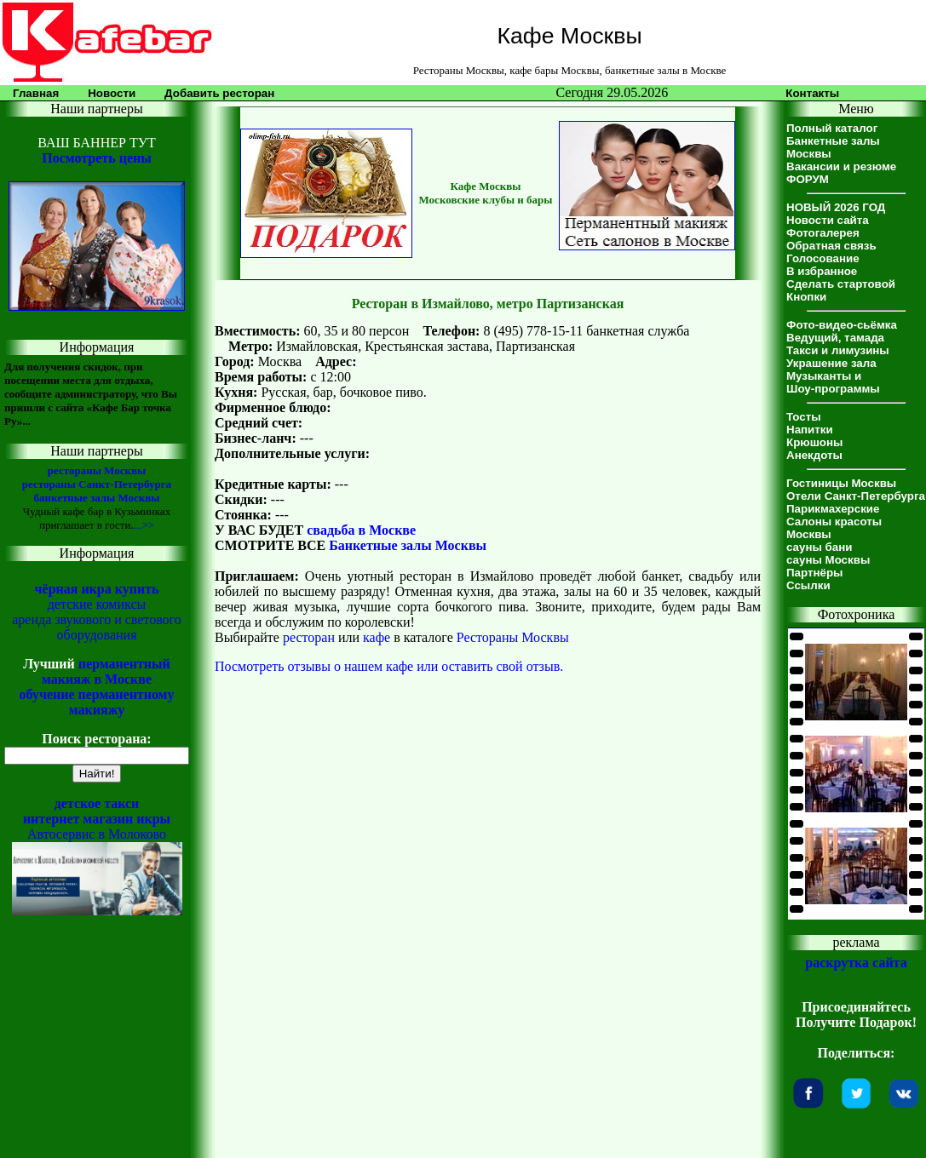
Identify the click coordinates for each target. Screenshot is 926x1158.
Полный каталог (831, 128)
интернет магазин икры (96, 818)
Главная (36, 93)
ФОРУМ (807, 179)
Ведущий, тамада (835, 337)
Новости (111, 93)
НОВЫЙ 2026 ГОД (835, 207)
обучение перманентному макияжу (96, 702)
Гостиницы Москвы (841, 483)
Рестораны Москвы (513, 637)
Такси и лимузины (837, 350)
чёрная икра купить (97, 589)
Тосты (803, 416)
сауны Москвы (828, 559)
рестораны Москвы (97, 470)
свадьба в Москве (361, 530)
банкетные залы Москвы (96, 497)
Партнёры (814, 572)
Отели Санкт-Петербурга (855, 496)
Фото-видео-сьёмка (841, 324)
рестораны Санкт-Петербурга (96, 484)
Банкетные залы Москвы (407, 545)
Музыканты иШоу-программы (833, 382)
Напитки (809, 429)
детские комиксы (97, 604)
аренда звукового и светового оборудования (96, 627)
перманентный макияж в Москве (106, 671)
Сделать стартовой (840, 284)
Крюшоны (814, 442)
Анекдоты (814, 455)
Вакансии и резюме (841, 166)
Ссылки (808, 585)
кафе (376, 637)
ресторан (309, 637)
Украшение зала (831, 363)
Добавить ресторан (219, 93)
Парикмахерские (832, 508)
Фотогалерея (823, 232)
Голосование (823, 258)
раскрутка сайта (855, 962)
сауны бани (819, 547)
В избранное (821, 271)
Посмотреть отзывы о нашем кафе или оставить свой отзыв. (389, 666)
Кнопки (806, 296)
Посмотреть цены (96, 158)
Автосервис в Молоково (96, 834)
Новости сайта (827, 220)
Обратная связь (831, 245)
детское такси (97, 803)
